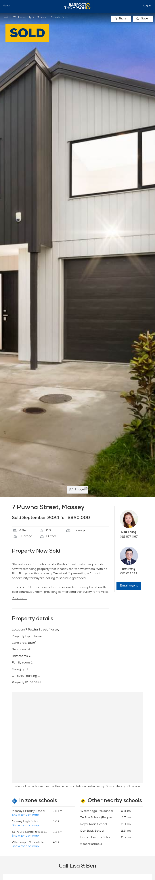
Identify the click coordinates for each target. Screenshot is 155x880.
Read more (19, 598)
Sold (5, 17)
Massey (41, 17)
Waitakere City (22, 17)
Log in (147, 6)
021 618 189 (128, 573)
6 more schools (91, 844)
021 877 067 (129, 537)
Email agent (129, 585)
